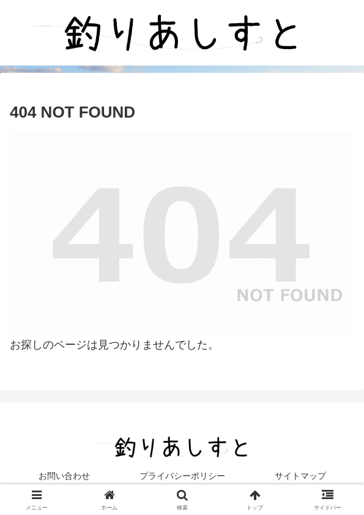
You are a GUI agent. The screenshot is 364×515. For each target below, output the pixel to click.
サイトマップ (300, 476)
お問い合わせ (64, 476)
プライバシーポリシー (182, 476)
